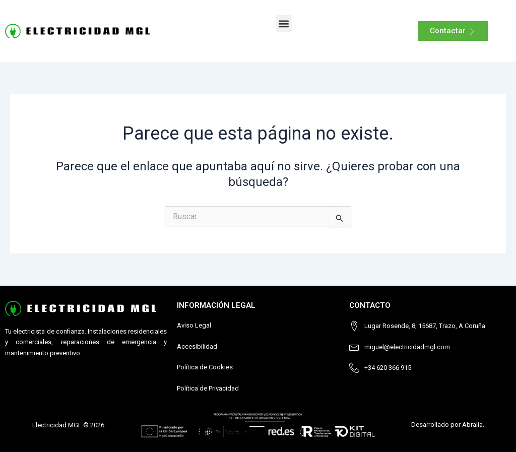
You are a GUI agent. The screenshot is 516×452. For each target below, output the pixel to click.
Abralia (472, 424)
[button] (284, 23)
